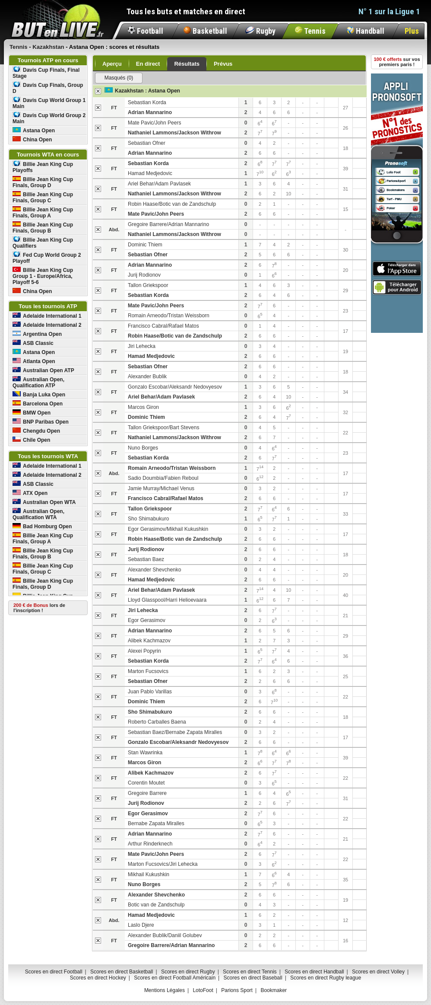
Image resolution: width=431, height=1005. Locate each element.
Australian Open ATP (43, 370)
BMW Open (32, 412)
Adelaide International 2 (47, 325)
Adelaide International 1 (47, 316)
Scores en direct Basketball (121, 972)
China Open (32, 139)
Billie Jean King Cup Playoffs (43, 167)
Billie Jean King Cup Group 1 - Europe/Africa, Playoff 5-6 (43, 276)
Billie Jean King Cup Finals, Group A (43, 212)
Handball (365, 30)
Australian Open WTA (44, 502)
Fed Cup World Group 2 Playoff (47, 258)
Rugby (260, 30)
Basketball (205, 30)
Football (145, 30)
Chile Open (31, 440)
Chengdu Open (36, 431)
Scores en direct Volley (378, 972)
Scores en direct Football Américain (175, 978)
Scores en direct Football (53, 972)
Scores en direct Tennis (250, 972)
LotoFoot (203, 990)
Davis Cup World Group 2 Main (49, 118)
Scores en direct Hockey (98, 978)
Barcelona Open (38, 403)
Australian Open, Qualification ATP (38, 382)
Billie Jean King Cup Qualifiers (43, 242)
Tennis (310, 30)
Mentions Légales (164, 990)
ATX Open (30, 493)
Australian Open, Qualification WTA (38, 514)
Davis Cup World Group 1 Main (49, 103)
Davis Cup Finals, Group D (48, 88)
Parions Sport (237, 990)
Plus (412, 30)
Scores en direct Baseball (253, 978)
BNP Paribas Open (41, 421)
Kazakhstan (129, 91)
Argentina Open (37, 334)
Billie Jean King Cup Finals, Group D (43, 182)
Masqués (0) (119, 78)
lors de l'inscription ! (39, 608)
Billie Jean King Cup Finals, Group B (43, 227)
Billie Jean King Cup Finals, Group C (43, 197)
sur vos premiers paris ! (397, 62)
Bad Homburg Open (42, 526)
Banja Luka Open (39, 394)
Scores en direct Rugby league (325, 978)
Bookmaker (273, 990)
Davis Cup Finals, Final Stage (46, 73)
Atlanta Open (34, 361)
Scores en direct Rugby (188, 972)
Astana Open (34, 130)
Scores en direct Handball (314, 972)
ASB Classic (33, 343)
